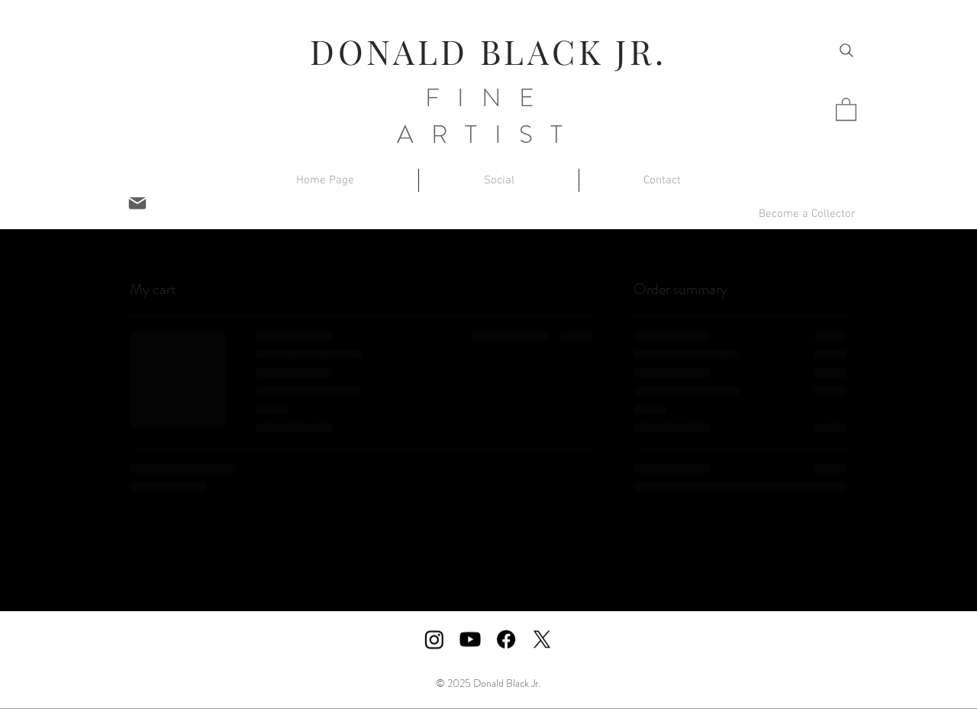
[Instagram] (434, 639)
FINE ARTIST (489, 116)
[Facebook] (506, 639)
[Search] (846, 50)
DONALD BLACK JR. (488, 50)
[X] (542, 639)
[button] (846, 108)
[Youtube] (470, 639)
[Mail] (137, 203)
